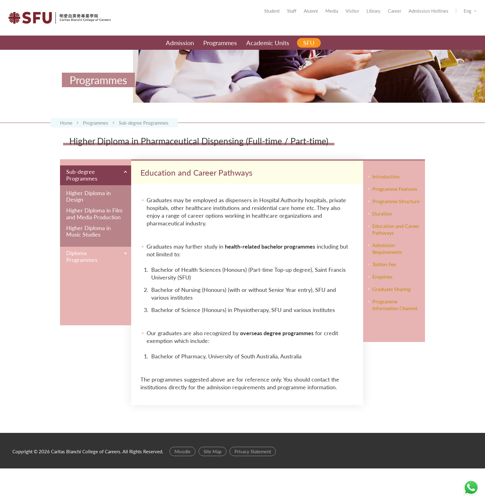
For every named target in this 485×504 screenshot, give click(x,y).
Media (322, 15)
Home (66, 142)
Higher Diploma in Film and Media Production (94, 249)
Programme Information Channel (394, 340)
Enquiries (382, 312)
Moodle (182, 487)
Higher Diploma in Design (88, 231)
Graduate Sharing (391, 324)
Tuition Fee (384, 300)
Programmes (95, 142)
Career (385, 15)
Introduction (386, 212)
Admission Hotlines (419, 15)
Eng (458, 15)
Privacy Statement (252, 487)
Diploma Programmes (81, 292)
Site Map (212, 487)
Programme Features (394, 224)
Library (364, 15)
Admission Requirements (387, 284)
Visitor (343, 15)
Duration (382, 249)
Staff (282, 15)
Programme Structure (395, 237)
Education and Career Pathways (395, 264)
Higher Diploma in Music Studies (88, 266)
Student (262, 15)
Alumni (301, 15)
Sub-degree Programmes (144, 142)
